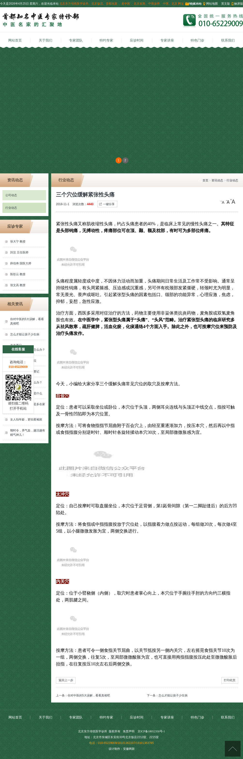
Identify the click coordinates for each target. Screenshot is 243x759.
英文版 (225, 3)
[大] (235, 201)
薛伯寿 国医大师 (20, 263)
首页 (205, 180)
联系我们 (228, 40)
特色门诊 (197, 40)
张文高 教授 (17, 285)
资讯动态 (217, 180)
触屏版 (238, 3)
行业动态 (232, 180)
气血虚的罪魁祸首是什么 (26, 393)
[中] (230, 201)
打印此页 (229, 680)
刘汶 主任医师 (19, 252)
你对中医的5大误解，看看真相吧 (89, 695)
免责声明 (128, 731)
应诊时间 (136, 40)
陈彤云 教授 (17, 274)
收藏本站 (196, 3)
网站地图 (212, 3)
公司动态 (11, 195)
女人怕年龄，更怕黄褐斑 (26, 419)
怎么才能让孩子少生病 (173, 695)
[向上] (233, 749)
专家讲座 (167, 40)
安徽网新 (129, 749)
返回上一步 (66, 680)
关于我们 (45, 40)
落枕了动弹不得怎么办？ (26, 382)
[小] (226, 201)
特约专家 (106, 40)
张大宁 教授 (17, 241)
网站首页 (15, 40)
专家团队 (76, 40)
